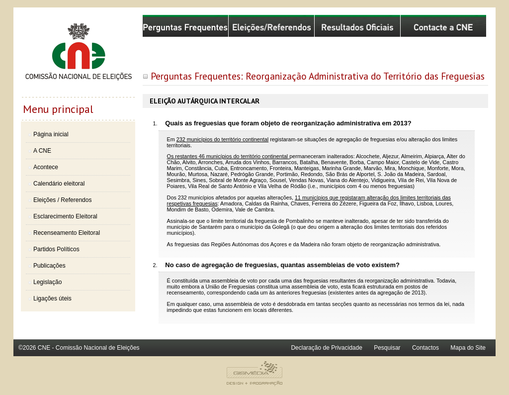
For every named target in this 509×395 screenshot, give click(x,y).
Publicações (49, 265)
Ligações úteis (52, 298)
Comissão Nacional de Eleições (78, 56)
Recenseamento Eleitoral (66, 232)
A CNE (42, 150)
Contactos (425, 347)
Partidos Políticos (56, 249)
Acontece (45, 167)
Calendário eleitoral (59, 183)
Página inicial (51, 134)
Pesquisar (387, 347)
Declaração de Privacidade (326, 347)
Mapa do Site (468, 347)
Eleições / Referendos (62, 200)
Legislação (47, 282)
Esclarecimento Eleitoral (65, 216)
